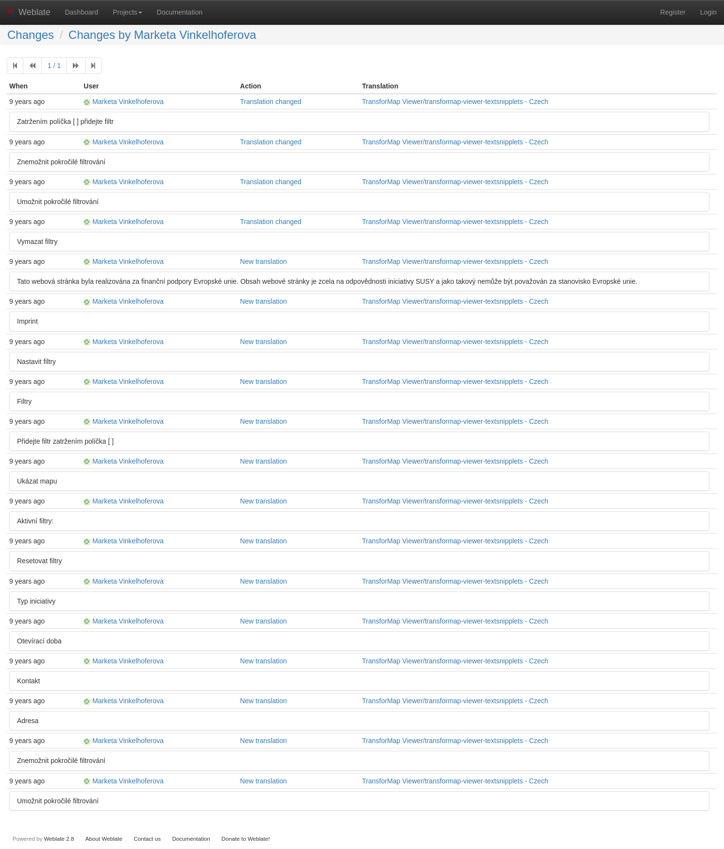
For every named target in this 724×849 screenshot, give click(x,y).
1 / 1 (54, 65)
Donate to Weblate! (245, 838)
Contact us (147, 838)
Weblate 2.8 (59, 838)
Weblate (29, 12)
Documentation (179, 12)
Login (708, 12)
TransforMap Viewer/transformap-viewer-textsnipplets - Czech (455, 101)
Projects (127, 12)
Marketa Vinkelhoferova (124, 101)
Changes (30, 34)
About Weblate (103, 838)
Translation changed (270, 101)
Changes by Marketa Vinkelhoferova (162, 34)
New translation (263, 261)
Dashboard (82, 12)
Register (673, 12)
